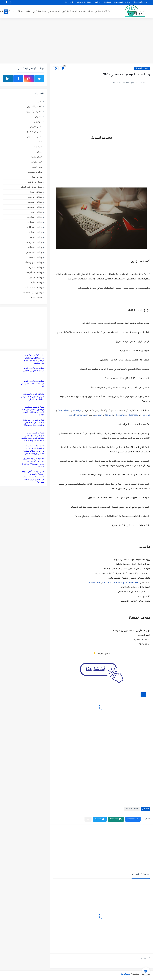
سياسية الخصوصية (122, 2)
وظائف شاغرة (35, 267)
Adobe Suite (94, 583)
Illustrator (133, 415)
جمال (39, 151)
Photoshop (120, 415)
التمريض (38, 116)
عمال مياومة (36, 156)
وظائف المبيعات (34, 237)
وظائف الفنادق (35, 232)
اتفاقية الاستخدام (84, 2)
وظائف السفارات (34, 222)
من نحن (97, 2)
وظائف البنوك (36, 192)
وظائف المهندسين (34, 252)
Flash (69, 415)
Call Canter (36, 297)
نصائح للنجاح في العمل (31, 187)
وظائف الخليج (39, 11)
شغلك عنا (69, 2)
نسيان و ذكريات (35, 182)
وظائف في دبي (35, 277)
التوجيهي (38, 121)
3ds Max (109, 415)
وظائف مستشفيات (33, 287)
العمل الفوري (54, 11)
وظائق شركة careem (32, 292)
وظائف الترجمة (35, 197)
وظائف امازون (35, 257)
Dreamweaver (81, 415)
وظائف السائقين (23, 11)
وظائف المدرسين (34, 242)
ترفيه (39, 141)
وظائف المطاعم (103, 11)
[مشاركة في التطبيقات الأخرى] (88, 819)
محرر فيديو (37, 167)
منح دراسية (37, 177)
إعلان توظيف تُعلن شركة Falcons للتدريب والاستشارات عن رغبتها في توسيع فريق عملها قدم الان (33, 477)
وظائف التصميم (35, 202)
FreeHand (145, 415)
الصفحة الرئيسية (140, 2)
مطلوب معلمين (35, 172)
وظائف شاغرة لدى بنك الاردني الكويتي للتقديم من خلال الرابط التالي (32, 397)
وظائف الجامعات (34, 207)
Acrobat (98, 415)
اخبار (40, 101)
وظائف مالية (36, 282)
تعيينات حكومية (86, 11)
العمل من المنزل (34, 136)
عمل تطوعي (36, 161)
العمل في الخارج (69, 11)
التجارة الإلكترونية (34, 111)
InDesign (77, 411)
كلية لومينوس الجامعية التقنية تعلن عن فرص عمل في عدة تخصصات (33, 422)
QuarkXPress (64, 411)
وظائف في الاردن (34, 272)
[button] (133, 819)
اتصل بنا (107, 2)
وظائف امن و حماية (33, 262)
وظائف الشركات (34, 227)
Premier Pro (132, 583)
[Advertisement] (76, 41)
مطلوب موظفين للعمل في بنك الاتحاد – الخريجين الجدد (32, 384)
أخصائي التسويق (142, 68)
